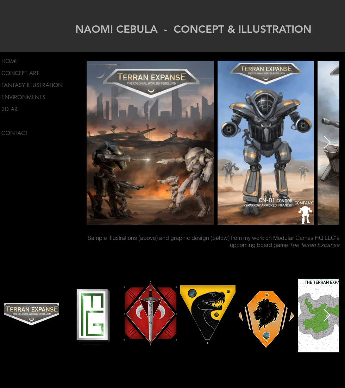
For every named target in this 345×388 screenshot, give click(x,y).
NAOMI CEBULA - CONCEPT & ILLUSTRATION (193, 29)
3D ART (10, 109)
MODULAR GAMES (25, 121)
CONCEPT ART (20, 73)
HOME (9, 61)
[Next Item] (327, 143)
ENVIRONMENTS (23, 97)
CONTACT (14, 133)
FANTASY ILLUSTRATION (32, 85)
